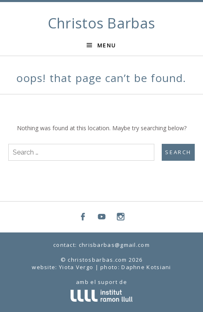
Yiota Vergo (76, 267)
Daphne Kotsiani (146, 267)
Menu (106, 45)
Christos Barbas (102, 23)
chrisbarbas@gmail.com (114, 245)
